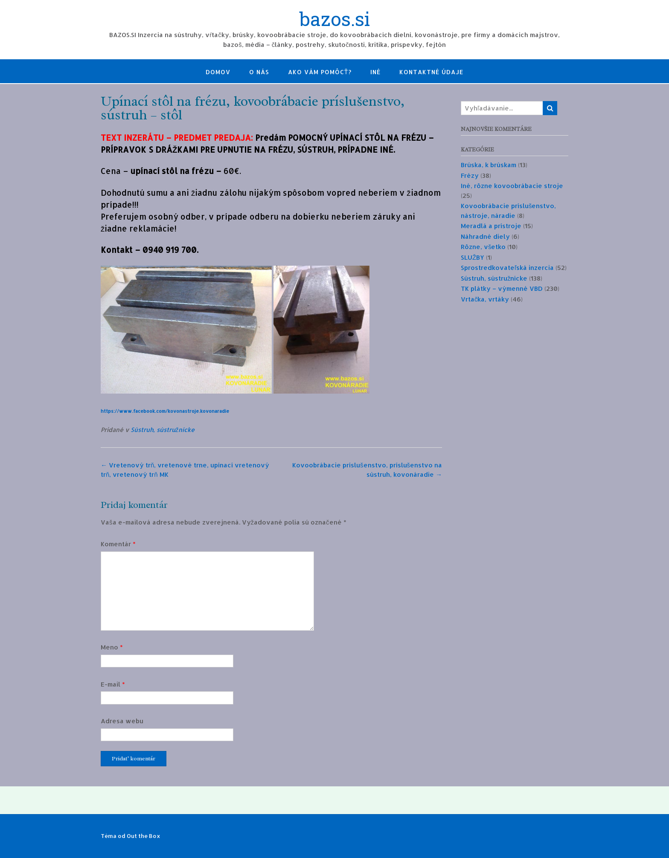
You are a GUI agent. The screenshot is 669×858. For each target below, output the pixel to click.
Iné (375, 71)
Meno (112, 647)
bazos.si (335, 20)
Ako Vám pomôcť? (320, 71)
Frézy (470, 175)
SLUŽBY (472, 257)
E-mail (113, 684)
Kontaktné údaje (431, 71)
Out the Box (143, 835)
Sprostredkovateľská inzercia (507, 268)
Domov (218, 71)
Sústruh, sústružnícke (163, 430)
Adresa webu (122, 721)
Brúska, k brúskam (488, 165)
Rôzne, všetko (483, 247)
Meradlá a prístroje (491, 226)
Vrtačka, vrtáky (485, 299)
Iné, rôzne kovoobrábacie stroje (512, 186)
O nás (259, 71)
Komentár (118, 544)
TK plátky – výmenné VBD (502, 288)
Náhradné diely (485, 236)
